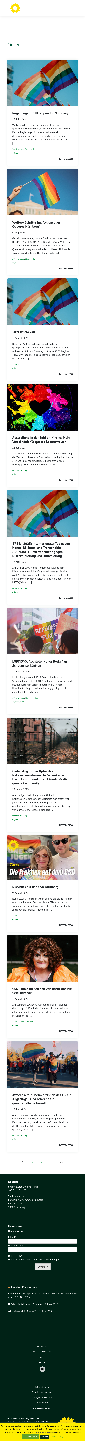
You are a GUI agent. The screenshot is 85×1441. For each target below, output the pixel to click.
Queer (16, 148)
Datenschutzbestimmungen (45, 1255)
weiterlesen (65, 154)
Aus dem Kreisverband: (25, 1283)
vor (61, 1158)
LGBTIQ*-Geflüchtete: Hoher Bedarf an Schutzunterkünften (39, 659)
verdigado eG (13, 1420)
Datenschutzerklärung (44, 1432)
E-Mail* (12, 1232)
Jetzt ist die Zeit (23, 328)
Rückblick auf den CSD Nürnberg (35, 882)
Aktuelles (16, 360)
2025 (14, 145)
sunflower (28, 1417)
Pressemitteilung (19, 466)
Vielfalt (24, 697)
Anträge (21, 145)
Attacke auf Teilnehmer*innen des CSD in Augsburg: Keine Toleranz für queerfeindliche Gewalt (41, 1095)
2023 (14, 254)
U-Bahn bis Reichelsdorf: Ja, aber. (25, 1300)
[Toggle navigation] (74, 19)
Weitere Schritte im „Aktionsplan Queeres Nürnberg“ (36, 220)
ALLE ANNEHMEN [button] (30, 1436)
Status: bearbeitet (32, 693)
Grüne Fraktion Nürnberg (45, 5)
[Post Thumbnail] (42, 78)
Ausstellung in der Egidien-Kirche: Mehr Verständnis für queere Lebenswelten (41, 435)
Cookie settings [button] (57, 1436)
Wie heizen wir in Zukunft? (22, 1307)
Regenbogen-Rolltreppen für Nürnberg (40, 109)
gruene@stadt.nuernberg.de (23, 1182)
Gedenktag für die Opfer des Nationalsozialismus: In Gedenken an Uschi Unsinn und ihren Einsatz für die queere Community (40, 773)
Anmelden (42, 1262)
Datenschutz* (15, 1251)
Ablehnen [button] (45, 1437)
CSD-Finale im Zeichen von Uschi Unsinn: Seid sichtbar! (42, 986)
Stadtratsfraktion (33, 9)
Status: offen (30, 145)
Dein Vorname (15, 1241)
